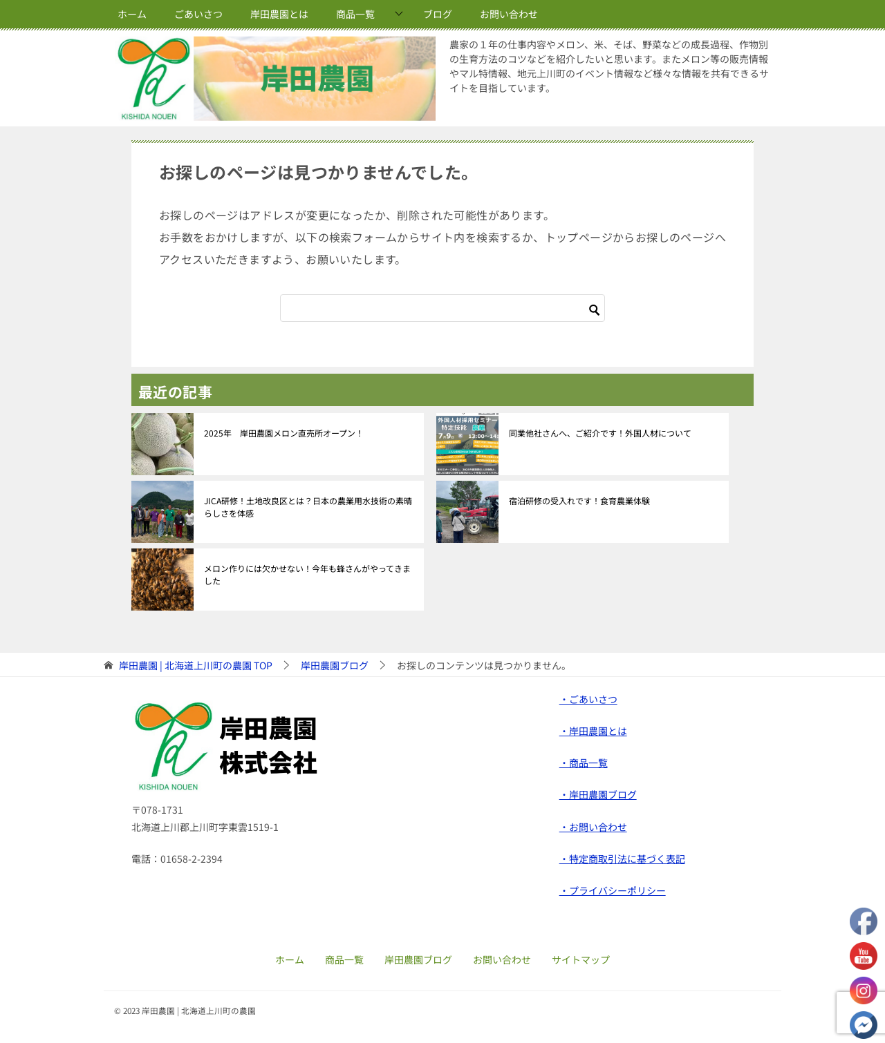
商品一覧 (355, 14)
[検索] (442, 308)
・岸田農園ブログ (598, 794)
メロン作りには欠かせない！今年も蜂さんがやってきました (307, 574)
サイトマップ (581, 959)
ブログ (437, 14)
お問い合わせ (509, 14)
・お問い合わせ (593, 827)
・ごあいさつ (588, 699)
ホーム (132, 14)
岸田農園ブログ (418, 959)
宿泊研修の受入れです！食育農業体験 (579, 500)
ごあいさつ (198, 14)
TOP (195, 665)
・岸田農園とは (593, 731)
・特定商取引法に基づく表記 (622, 858)
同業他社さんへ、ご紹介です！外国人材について (600, 433)
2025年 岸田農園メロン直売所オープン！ (284, 433)
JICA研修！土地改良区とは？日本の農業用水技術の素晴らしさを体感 (308, 507)
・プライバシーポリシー (612, 890)
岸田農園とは (279, 14)
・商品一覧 (583, 762)
